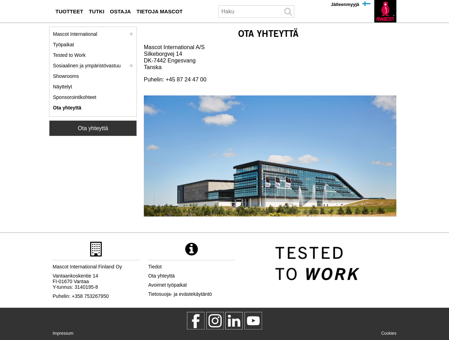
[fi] (385, 11)
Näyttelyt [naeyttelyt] (62, 86)
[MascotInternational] (253, 320)
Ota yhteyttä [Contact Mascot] (93, 128)
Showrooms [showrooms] (66, 76)
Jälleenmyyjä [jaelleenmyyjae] (345, 4)
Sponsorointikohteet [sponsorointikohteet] (74, 97)
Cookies (388, 333)
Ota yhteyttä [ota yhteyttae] (67, 108)
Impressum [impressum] (63, 333)
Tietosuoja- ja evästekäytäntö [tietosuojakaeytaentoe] (180, 294)
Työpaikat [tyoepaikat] (63, 44)
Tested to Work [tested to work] (69, 55)
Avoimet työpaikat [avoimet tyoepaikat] (167, 285)
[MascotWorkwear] (196, 320)
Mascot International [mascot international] (75, 34)
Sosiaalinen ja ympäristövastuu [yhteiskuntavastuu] (87, 65)
